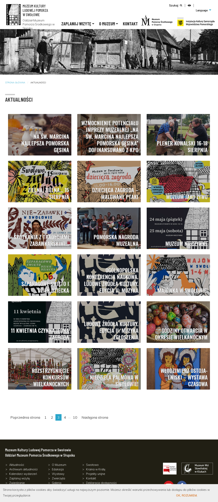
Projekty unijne (95, 474)
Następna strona (95, 417)
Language (202, 10)
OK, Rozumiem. (186, 495)
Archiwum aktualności (23, 469)
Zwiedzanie (17, 483)
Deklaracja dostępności (101, 483)
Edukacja (58, 469)
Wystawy (58, 474)
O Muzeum (107, 23)
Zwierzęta (58, 478)
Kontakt (130, 23)
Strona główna (15, 82)
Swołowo (92, 465)
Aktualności (16, 465)
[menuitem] (203, 10)
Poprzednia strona (25, 417)
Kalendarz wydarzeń (23, 474)
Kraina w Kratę (95, 469)
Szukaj (173, 5)
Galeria (56, 483)
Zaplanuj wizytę (76, 23)
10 (76, 417)
